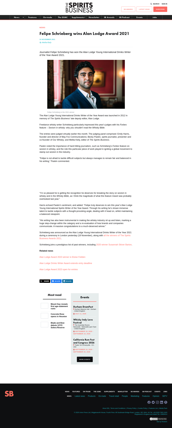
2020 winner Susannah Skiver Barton (114, 244)
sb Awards (128, 9)
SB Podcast (124, 17)
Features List (153, 408)
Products (91, 396)
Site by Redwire (161, 422)
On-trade (47, 17)
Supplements (78, 17)
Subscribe (160, 9)
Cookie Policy (142, 408)
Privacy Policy (131, 408)
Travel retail (114, 396)
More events (84, 359)
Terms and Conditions (118, 408)
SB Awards (109, 17)
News (16, 17)
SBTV (164, 396)
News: (69, 396)
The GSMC (63, 17)
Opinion (156, 396)
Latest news (80, 396)
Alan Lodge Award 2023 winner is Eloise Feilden (62, 257)
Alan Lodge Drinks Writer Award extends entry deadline (66, 263)
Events (139, 17)
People (125, 396)
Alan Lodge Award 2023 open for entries (59, 269)
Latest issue (144, 9)
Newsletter (94, 17)
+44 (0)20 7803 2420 (160, 412)
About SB (105, 408)
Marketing (135, 396)
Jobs (155, 17)
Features (32, 17)
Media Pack (163, 408)
